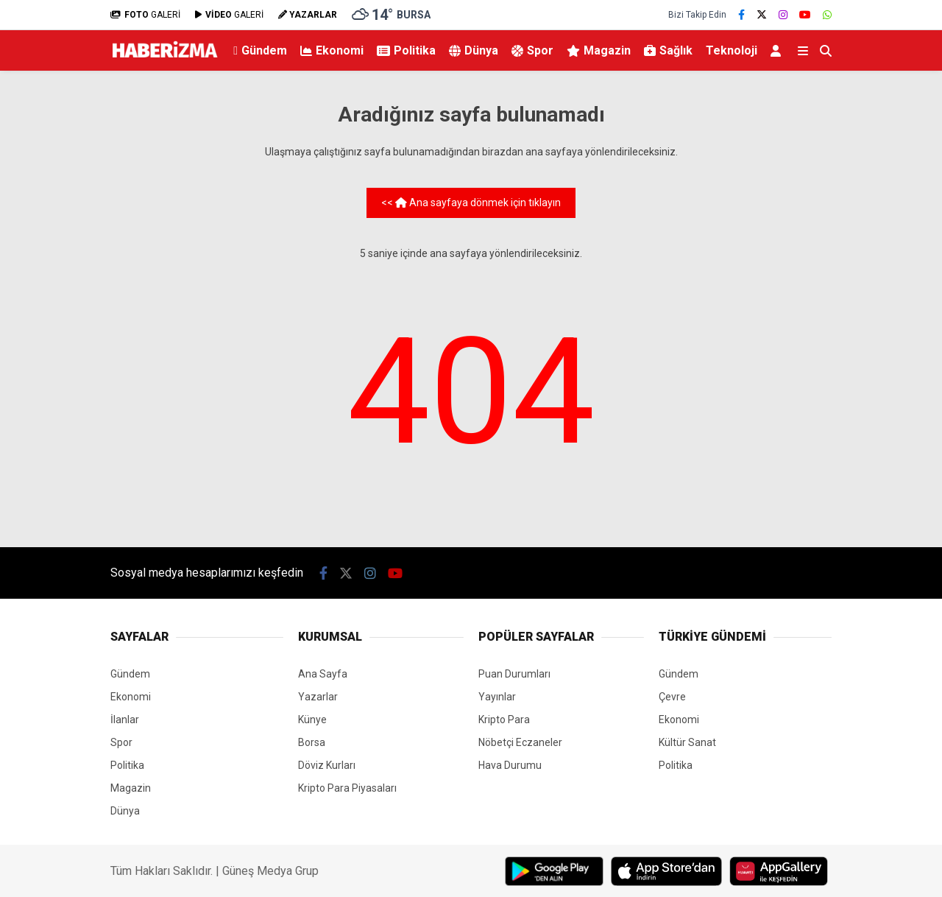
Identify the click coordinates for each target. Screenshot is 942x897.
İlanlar (124, 719)
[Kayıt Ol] (778, 50)
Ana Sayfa (322, 674)
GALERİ (145, 15)
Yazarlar (318, 697)
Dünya (473, 50)
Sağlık (668, 50)
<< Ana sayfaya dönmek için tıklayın (471, 202)
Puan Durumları (514, 674)
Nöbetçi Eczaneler (520, 742)
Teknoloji (731, 50)
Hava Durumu (510, 765)
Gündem (260, 50)
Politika (406, 50)
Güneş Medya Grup (270, 871)
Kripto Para (504, 719)
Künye (312, 719)
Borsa (311, 742)
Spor (532, 50)
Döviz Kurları (326, 765)
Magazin (599, 50)
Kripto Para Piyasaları (347, 788)
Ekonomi (332, 50)
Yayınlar (497, 697)
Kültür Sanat (687, 742)
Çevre (672, 697)
